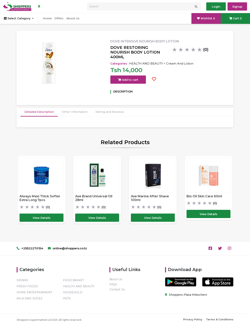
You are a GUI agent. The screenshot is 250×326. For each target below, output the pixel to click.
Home (47, 18)
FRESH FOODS (27, 286)
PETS (67, 298)
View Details (41, 218)
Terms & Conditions (219, 319)
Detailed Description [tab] (39, 112)
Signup (237, 6)
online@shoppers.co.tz (67, 248)
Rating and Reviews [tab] (110, 112)
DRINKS (22, 280)
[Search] (144, 6)
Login (216, 6)
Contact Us (117, 289)
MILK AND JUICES (29, 298)
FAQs (113, 284)
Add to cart (128, 80)
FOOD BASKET (73, 280)
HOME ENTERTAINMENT (34, 292)
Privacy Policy (192, 319)
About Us (72, 18)
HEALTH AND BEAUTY (79, 286)
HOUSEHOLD (72, 292)
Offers (58, 18)
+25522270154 (30, 248)
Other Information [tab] (75, 112)
